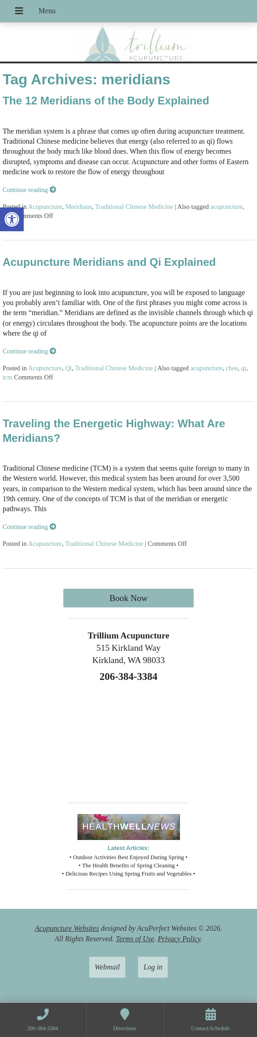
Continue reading (29, 189)
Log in (153, 967)
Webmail (107, 967)
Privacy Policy (179, 939)
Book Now (128, 598)
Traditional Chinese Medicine (134, 206)
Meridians (78, 206)
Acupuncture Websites (67, 928)
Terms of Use (135, 939)
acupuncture (226, 206)
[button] (12, 219)
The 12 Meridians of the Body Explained (106, 100)
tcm (8, 377)
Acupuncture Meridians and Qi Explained (109, 262)
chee (231, 368)
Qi (68, 368)
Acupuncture (45, 206)
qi (243, 368)
